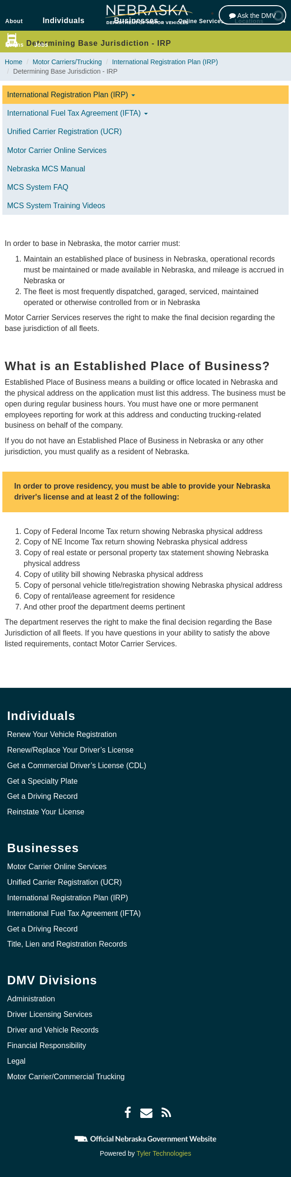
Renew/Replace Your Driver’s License (70, 750)
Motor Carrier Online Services (57, 150)
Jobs (41, 45)
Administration (31, 999)
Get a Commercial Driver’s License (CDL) (76, 766)
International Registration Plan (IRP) (165, 62)
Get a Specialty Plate (42, 781)
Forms (14, 45)
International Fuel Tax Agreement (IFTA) (77, 113)
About (14, 21)
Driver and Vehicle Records (53, 1030)
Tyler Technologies (164, 1153)
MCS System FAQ (37, 187)
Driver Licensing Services (50, 1014)
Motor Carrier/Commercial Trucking (66, 1077)
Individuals (64, 21)
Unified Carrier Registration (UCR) (64, 131)
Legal (16, 1061)
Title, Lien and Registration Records (67, 944)
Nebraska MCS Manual (46, 169)
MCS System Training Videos (56, 206)
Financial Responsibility (46, 1046)
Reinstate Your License (46, 812)
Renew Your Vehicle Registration (62, 734)
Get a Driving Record (42, 796)
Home (13, 62)
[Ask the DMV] (252, 15)
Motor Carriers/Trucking (67, 62)
